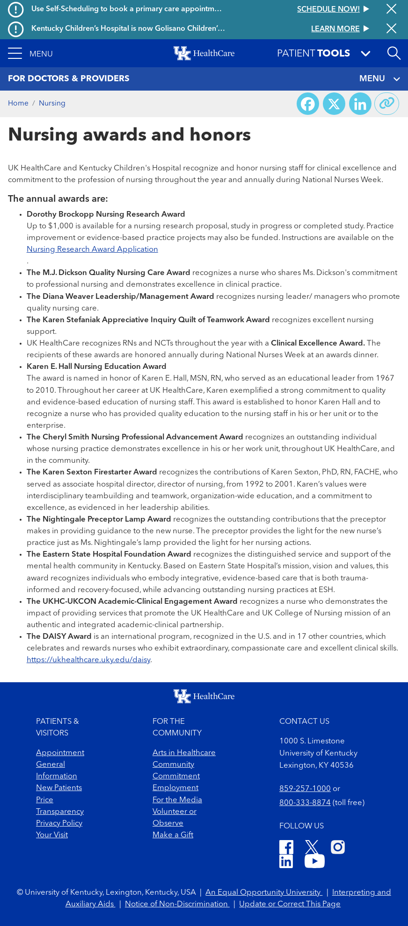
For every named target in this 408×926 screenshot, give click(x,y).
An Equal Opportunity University (263, 893)
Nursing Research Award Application (92, 250)
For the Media (177, 800)
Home (18, 103)
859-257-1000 (305, 789)
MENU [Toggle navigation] (379, 79)
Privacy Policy (59, 823)
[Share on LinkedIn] (360, 103)
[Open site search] (394, 53)
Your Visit (52, 835)
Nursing (52, 103)
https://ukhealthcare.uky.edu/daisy (88, 660)
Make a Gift (173, 835)
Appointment (60, 753)
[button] (30, 53)
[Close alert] (391, 9)
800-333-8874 (305, 803)
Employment (175, 788)
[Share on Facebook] (308, 103)
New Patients (59, 788)
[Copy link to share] (387, 103)
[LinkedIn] (286, 862)
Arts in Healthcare (184, 753)
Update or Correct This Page (290, 904)
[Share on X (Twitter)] (334, 103)
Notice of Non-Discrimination (177, 904)
